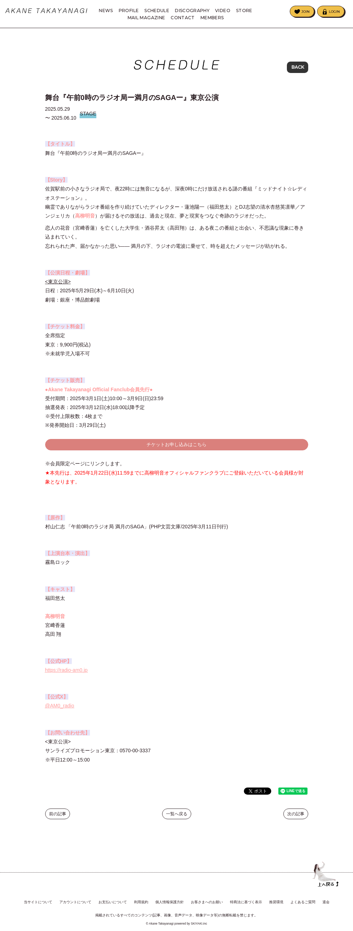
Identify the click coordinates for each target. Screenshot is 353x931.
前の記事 (57, 818)
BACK (298, 67)
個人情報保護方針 (169, 897)
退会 (326, 897)
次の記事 (295, 818)
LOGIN (334, 11)
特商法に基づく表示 (246, 897)
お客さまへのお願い (207, 897)
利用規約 (141, 897)
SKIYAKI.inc (199, 918)
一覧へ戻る (176, 818)
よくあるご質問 (302, 897)
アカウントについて (75, 897)
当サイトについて (38, 897)
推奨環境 (276, 897)
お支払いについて (112, 897)
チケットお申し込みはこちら (176, 449)
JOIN (305, 11)
